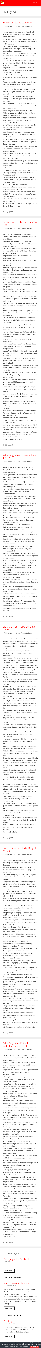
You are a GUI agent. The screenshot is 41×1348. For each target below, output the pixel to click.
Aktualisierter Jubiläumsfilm (17, 1283)
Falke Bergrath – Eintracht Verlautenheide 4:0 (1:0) (16, 1045)
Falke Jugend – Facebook (17, 1259)
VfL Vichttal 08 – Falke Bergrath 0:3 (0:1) (19, 628)
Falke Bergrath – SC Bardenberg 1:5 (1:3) (19, 457)
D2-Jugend (9, 212)
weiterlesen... (9, 1271)
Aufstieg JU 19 (11, 1321)
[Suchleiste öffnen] (28, 3)
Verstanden (34, 1346)
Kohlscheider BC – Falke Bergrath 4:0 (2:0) (20, 849)
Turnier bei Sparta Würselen (17, 22)
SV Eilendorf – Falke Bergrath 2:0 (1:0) (20, 223)
